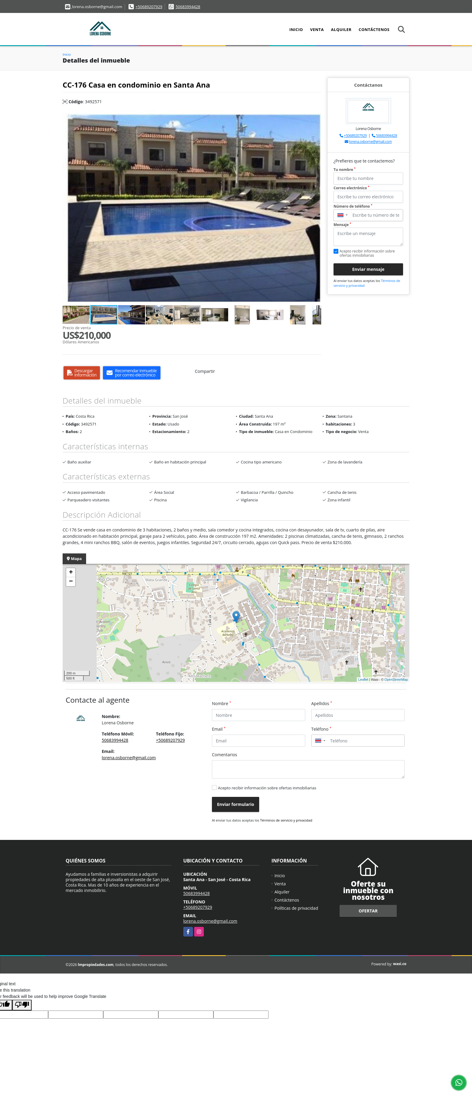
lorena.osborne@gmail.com (370, 141)
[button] (316, 116)
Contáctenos (374, 29)
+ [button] (71, 572)
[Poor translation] (22, 1005)
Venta (317, 29)
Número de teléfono (353, 206)
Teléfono (321, 729)
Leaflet (363, 679)
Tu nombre (345, 169)
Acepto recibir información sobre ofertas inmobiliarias (267, 788)
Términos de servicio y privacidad (286, 820)
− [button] (71, 581)
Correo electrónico (351, 187)
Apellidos (321, 703)
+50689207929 (148, 6)
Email (218, 729)
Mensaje (342, 224)
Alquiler (341, 29)
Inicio (296, 29)
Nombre (221, 703)
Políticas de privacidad (296, 908)
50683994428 (187, 6)
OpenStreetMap (396, 679)
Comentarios (224, 754)
